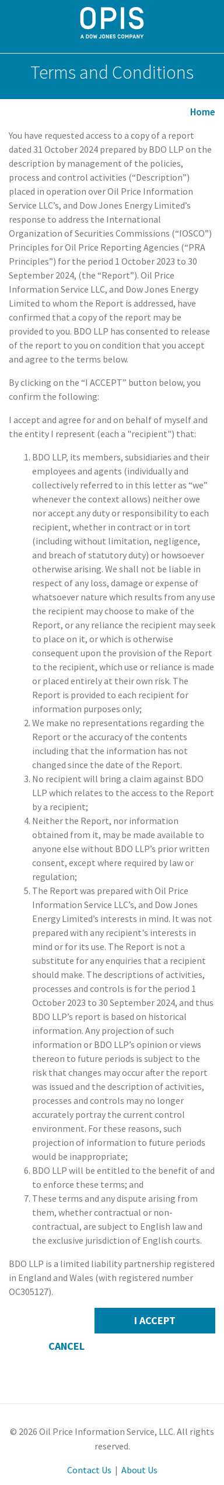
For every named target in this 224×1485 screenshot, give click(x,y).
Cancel (66, 1346)
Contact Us (89, 1470)
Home (202, 111)
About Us (139, 1470)
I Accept (155, 1320)
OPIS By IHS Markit (112, 22)
